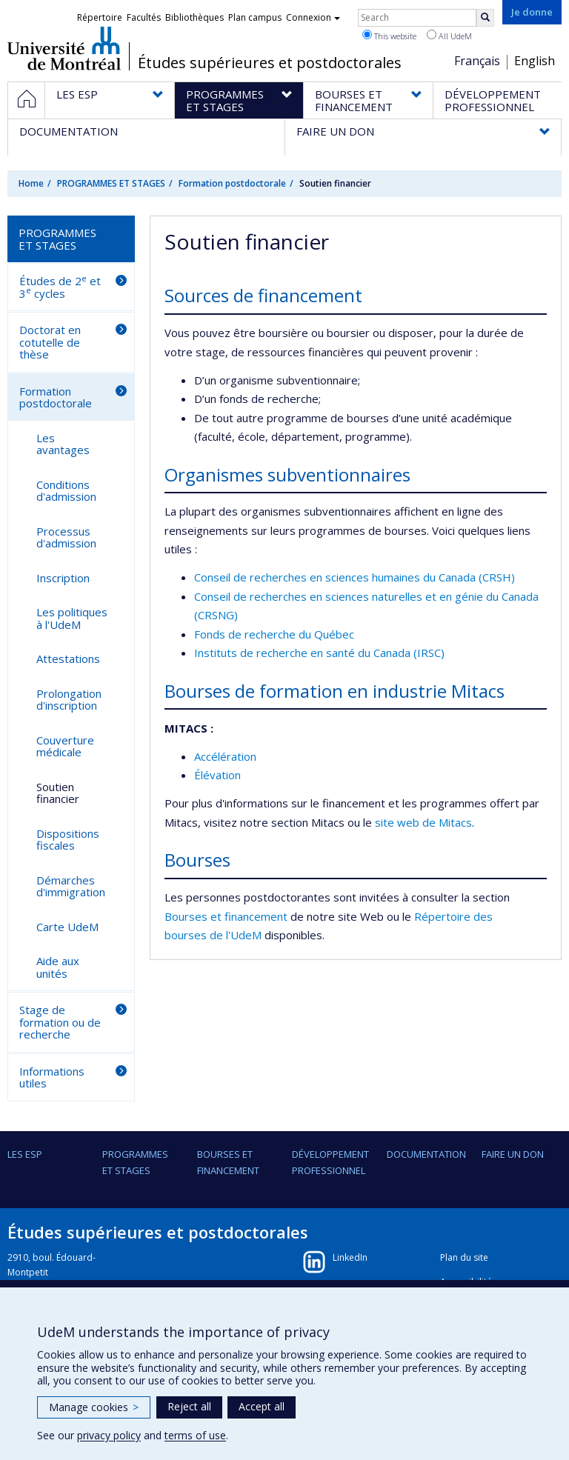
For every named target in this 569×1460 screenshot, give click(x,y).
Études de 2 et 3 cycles (60, 287)
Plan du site (464, 1257)
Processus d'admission (66, 537)
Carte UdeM (67, 926)
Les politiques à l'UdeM (71, 618)
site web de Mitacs (423, 822)
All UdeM (449, 35)
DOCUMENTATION (426, 1154)
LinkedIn (350, 1257)
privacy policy (109, 1435)
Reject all (189, 1406)
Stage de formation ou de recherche (60, 1021)
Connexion (313, 17)
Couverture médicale (65, 746)
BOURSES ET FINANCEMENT (228, 1162)
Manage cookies (94, 1407)
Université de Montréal (64, 48)
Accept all (261, 1406)
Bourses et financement (225, 916)
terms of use (195, 1435)
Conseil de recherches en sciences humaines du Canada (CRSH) (354, 577)
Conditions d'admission (66, 490)
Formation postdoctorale (232, 183)
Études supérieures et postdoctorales (270, 63)
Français (477, 61)
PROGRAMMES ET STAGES (111, 183)
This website (389, 35)
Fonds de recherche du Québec (274, 634)
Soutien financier (57, 793)
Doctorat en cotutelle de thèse (50, 341)
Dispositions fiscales (67, 839)
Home (31, 183)
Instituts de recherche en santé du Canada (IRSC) (319, 652)
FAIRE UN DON (513, 1154)
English (534, 61)
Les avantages (63, 444)
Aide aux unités (57, 967)
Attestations (68, 658)
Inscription (63, 577)
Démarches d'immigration (70, 886)
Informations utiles (51, 1077)
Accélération (225, 756)
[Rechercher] (485, 18)
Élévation (217, 774)
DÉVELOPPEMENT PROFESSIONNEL (330, 1162)
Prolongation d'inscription (69, 699)
